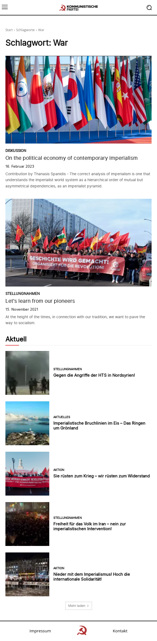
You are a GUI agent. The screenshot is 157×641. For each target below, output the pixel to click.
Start (9, 30)
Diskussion (15, 150)
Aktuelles (61, 417)
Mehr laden (78, 606)
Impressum (40, 630)
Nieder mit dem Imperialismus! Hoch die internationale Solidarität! (91, 577)
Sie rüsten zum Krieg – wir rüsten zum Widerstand (101, 476)
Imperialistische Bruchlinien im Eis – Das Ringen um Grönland (99, 426)
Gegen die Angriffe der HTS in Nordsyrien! (94, 375)
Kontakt (120, 630)
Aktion (58, 469)
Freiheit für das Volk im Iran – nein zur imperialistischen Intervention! (89, 526)
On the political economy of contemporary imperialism (71, 158)
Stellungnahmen (22, 293)
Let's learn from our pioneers (40, 301)
